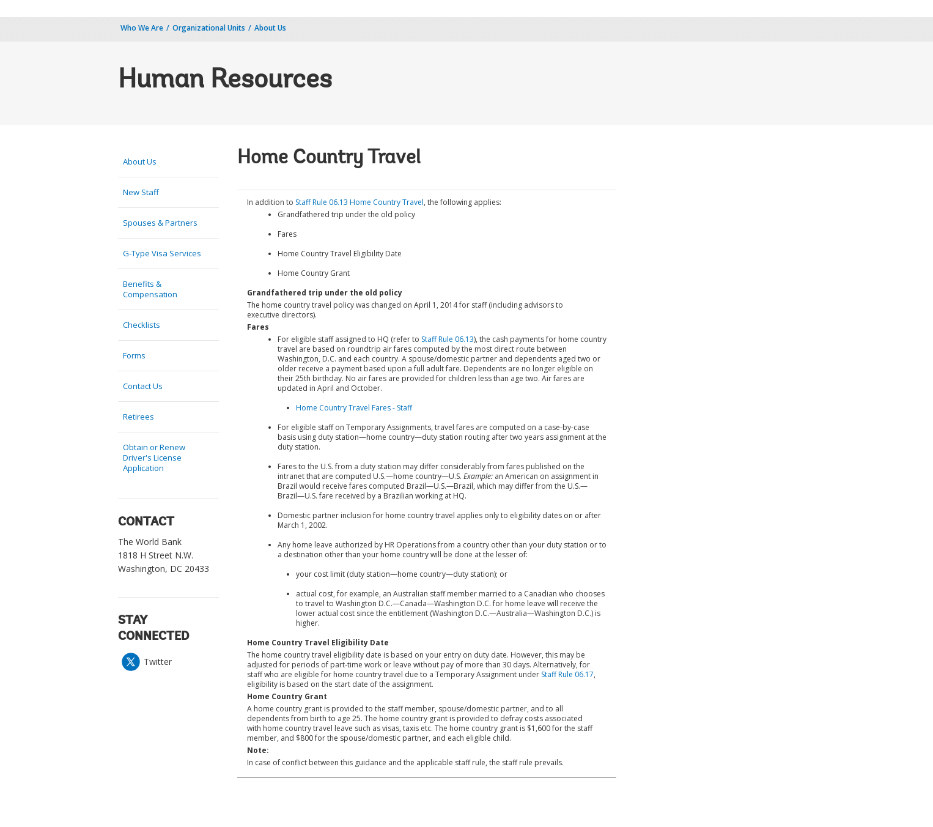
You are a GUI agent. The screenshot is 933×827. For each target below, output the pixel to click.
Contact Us (143, 385)
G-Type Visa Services (162, 253)
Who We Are (141, 28)
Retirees (138, 416)
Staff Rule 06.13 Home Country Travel (359, 202)
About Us (270, 28)
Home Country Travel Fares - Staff (354, 407)
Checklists (141, 324)
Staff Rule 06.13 (447, 339)
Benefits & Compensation (150, 289)
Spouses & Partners (160, 222)
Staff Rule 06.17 (567, 674)
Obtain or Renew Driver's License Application (154, 457)
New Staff (141, 192)
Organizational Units (208, 28)
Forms (134, 355)
